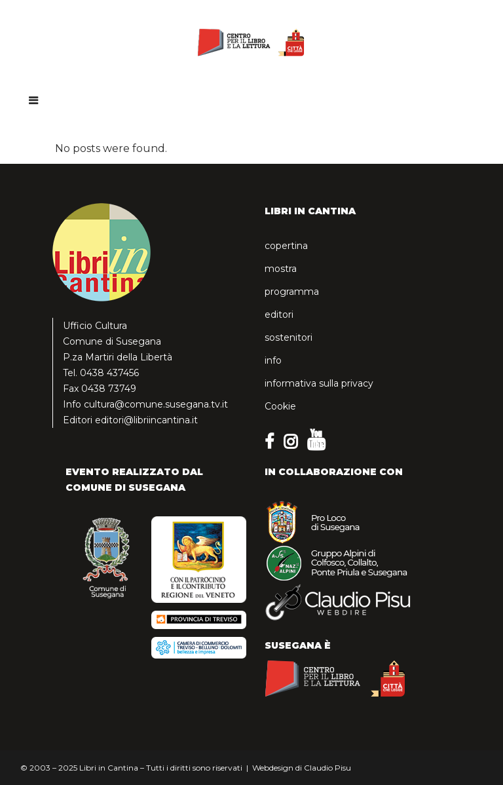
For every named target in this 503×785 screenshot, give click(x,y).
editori (279, 314)
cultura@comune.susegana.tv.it (156, 404)
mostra (281, 269)
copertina (286, 246)
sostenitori (288, 337)
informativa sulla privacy (319, 383)
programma (292, 291)
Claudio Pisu (327, 768)
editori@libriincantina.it (146, 420)
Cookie (280, 406)
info (273, 360)
